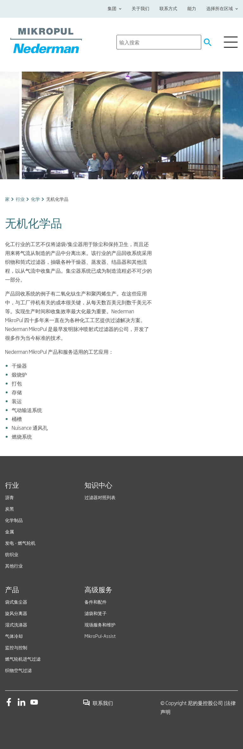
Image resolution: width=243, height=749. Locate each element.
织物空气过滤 (18, 670)
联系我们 (98, 703)
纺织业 (11, 554)
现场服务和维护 (99, 624)
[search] (158, 42)
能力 (191, 9)
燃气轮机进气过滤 (22, 658)
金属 (9, 531)
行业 (20, 198)
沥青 (9, 497)
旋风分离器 (16, 613)
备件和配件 (95, 601)
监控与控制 (16, 647)
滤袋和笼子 (95, 613)
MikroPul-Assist (100, 635)
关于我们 (140, 9)
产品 (12, 590)
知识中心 (98, 485)
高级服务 (98, 590)
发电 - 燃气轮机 (20, 542)
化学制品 (14, 520)
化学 (35, 198)
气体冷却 (14, 635)
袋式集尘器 (16, 601)
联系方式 (168, 9)
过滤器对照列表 (99, 497)
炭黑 (9, 508)
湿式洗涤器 (16, 624)
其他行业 (14, 565)
